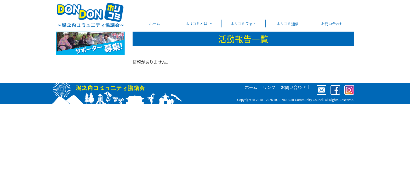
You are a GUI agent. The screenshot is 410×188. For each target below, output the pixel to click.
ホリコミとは (199, 23)
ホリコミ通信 (288, 23)
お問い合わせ (332, 23)
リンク (269, 87)
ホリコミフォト (243, 23)
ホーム (154, 23)
